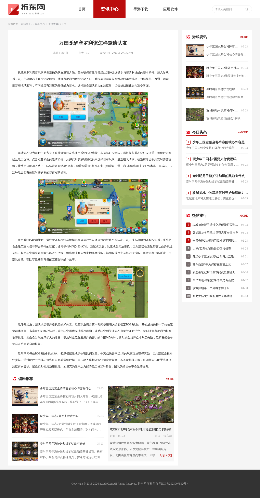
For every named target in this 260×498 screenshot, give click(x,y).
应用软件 (170, 9)
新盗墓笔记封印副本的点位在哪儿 (214, 272)
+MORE (169, 378)
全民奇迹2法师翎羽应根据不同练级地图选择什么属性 (216, 240)
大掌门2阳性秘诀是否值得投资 (212, 248)
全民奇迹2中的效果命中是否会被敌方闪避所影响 (216, 280)
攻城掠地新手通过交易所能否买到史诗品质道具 (216, 224)
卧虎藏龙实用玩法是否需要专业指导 (215, 232)
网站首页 (26, 24)
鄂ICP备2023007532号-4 (173, 483)
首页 (82, 9)
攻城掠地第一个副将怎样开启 (211, 288)
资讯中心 (109, 9)
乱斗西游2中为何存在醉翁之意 (212, 264)
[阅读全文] (165, 455)
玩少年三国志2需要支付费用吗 (59, 416)
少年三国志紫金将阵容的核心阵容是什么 (65, 388)
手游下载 (140, 9)
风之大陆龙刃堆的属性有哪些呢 (212, 296)
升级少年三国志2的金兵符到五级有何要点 (216, 256)
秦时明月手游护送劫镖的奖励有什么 (63, 443)
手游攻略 (53, 24)
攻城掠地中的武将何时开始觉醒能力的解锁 (140, 429)
